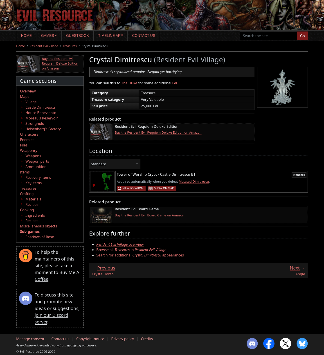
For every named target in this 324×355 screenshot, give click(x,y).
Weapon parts (37, 161)
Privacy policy (122, 338)
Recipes (31, 204)
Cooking (27, 209)
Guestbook (77, 36)
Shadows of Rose (39, 236)
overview (120, 244)
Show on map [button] (163, 188)
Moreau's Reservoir (41, 118)
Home (26, 36)
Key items (33, 182)
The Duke (129, 83)
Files (23, 145)
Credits (147, 338)
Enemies (27, 139)
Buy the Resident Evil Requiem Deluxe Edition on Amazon (60, 63)
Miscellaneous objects (38, 226)
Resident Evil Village (44, 46)
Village (31, 101)
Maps (24, 96)
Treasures (70, 46)
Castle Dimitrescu (40, 107)
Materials (33, 199)
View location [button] (133, 188)
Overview (28, 91)
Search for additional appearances (140, 255)
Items (25, 172)
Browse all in (131, 249)
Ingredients (35, 215)
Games (47, 36)
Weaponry (28, 150)
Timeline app (110, 36)
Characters (29, 134)
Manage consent (30, 338)
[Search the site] (268, 35)
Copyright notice (90, 338)
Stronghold (34, 123)
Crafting (27, 193)
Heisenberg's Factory (43, 128)
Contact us (143, 36)
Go (302, 35)
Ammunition (36, 166)
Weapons (33, 155)
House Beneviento (40, 112)
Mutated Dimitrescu (194, 181)
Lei (174, 83)
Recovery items (38, 177)
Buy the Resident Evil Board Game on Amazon (149, 215)
